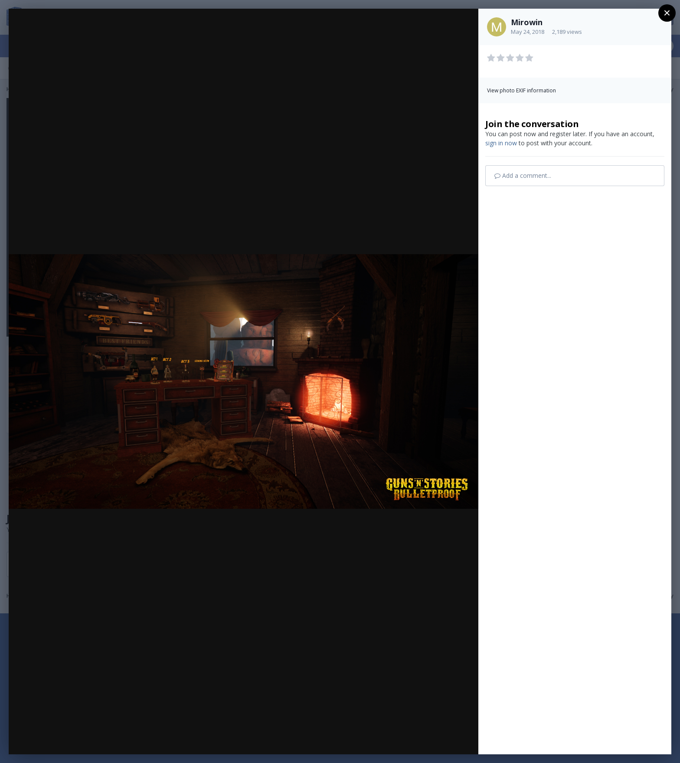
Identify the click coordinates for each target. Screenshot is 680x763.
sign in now (501, 143)
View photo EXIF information (521, 90)
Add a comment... (522, 175)
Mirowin (527, 22)
